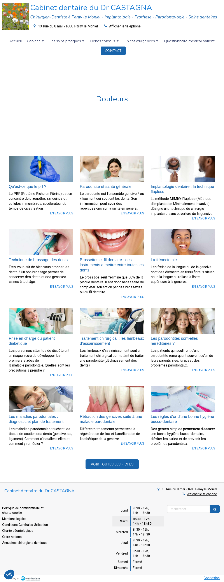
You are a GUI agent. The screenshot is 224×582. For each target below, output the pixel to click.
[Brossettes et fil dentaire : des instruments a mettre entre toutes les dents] (112, 242)
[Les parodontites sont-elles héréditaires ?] (183, 321)
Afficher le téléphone (125, 26)
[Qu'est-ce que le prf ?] (41, 169)
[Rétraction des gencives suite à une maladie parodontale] (112, 399)
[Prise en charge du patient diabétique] (41, 321)
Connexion (212, 578)
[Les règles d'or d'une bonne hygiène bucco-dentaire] (183, 399)
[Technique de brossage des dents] (41, 242)
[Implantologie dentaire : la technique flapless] (183, 169)
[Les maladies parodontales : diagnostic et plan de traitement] (41, 399)
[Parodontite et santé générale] (112, 169)
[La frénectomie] (183, 242)
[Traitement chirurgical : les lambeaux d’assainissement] (112, 321)
